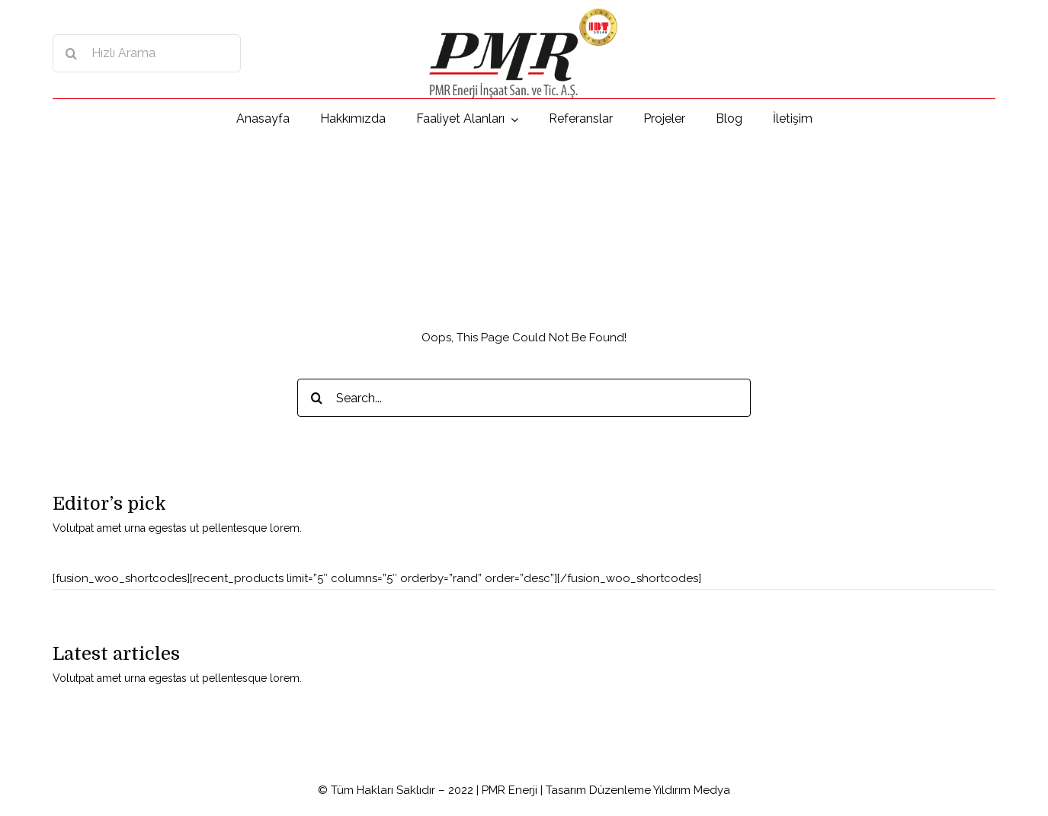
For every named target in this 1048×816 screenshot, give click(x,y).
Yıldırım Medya (691, 790)
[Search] (72, 53)
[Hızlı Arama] (147, 53)
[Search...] (523, 398)
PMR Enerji (509, 790)
